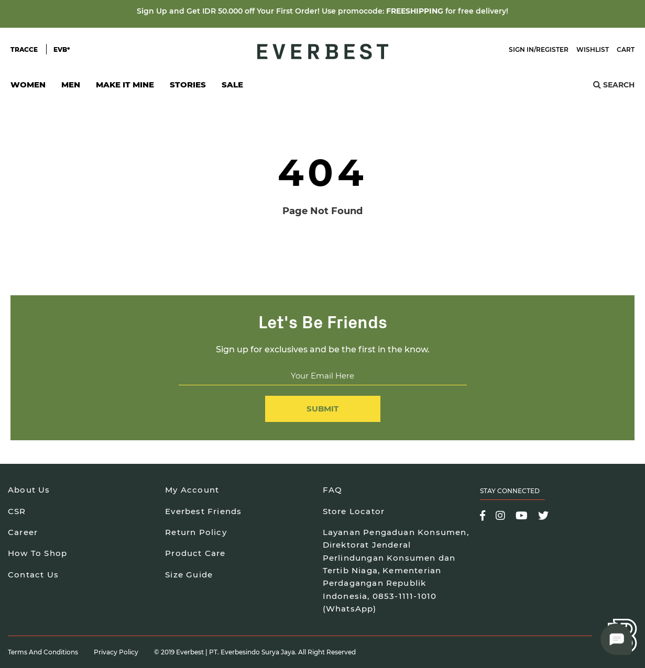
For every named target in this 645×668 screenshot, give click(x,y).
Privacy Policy (116, 652)
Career (23, 532)
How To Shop (37, 553)
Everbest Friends (203, 511)
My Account (192, 490)
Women (28, 88)
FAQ (333, 490)
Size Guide (189, 575)
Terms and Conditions (43, 652)
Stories (188, 85)
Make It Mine (125, 88)
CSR (17, 511)
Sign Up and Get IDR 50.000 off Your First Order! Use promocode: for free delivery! (322, 11)
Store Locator (354, 511)
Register (552, 49)
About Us (29, 490)
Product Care (195, 553)
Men (70, 88)
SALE (232, 85)
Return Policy (196, 532)
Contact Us (33, 575)
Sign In (521, 49)
